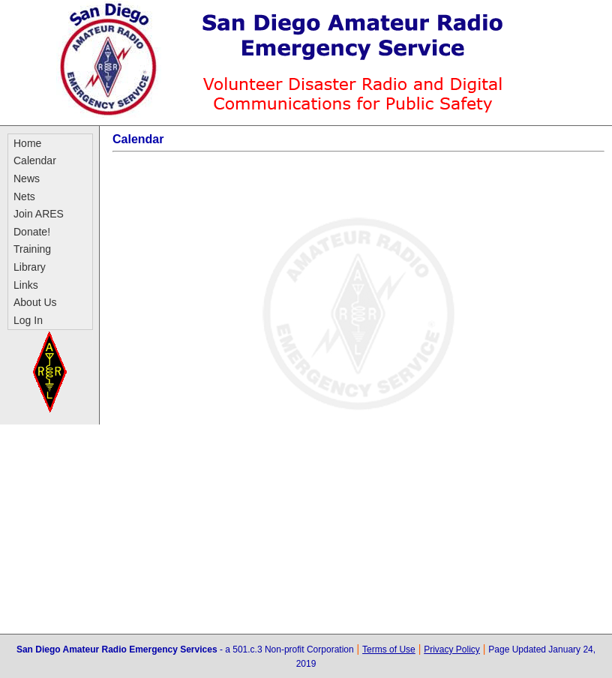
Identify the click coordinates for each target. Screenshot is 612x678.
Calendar (35, 160)
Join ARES (39, 214)
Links (26, 285)
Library (30, 267)
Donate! (32, 232)
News (27, 178)
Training (32, 249)
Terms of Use (389, 649)
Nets (24, 196)
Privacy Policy (452, 649)
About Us (35, 302)
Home (27, 143)
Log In (28, 320)
